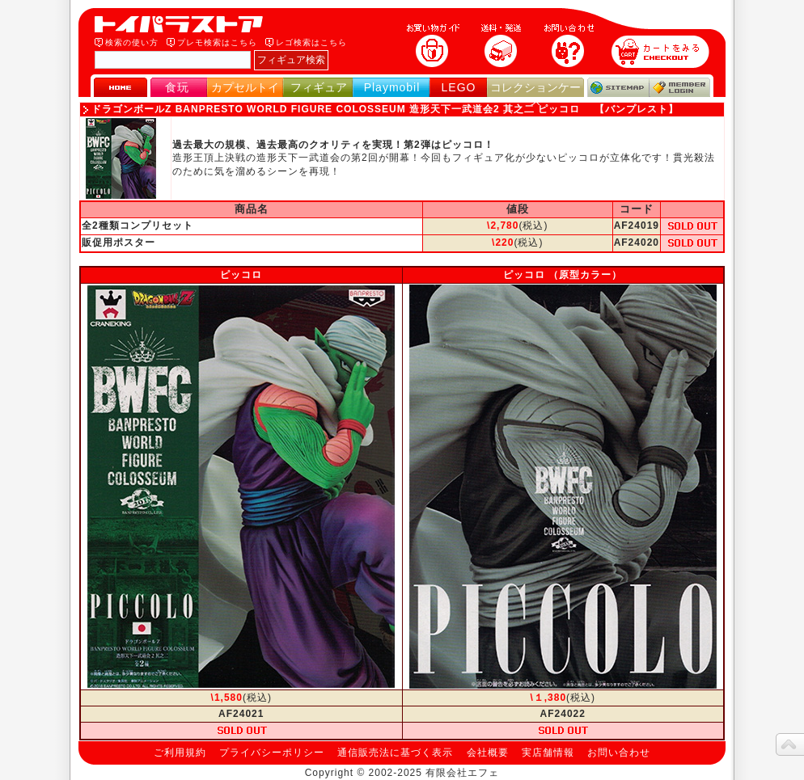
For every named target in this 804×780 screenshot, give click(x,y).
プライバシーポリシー (271, 752)
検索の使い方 (132, 42)
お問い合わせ (618, 752)
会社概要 (488, 752)
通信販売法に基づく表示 (395, 752)
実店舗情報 (548, 752)
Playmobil (392, 87)
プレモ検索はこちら (217, 42)
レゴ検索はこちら (311, 42)
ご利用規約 (180, 752)
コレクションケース (535, 94)
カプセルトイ (245, 87)
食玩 (177, 87)
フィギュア (318, 87)
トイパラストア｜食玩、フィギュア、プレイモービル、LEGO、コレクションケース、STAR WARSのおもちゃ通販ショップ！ (184, 24)
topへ (790, 744)
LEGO (459, 87)
